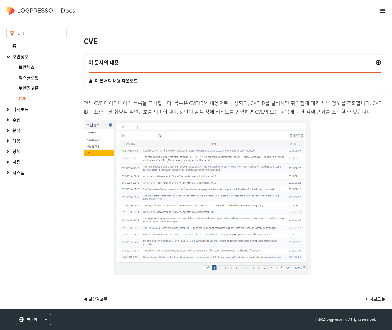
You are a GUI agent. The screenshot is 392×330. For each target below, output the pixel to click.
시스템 (18, 172)
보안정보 (20, 56)
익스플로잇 (29, 77)
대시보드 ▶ (376, 299)
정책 (16, 151)
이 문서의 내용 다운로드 (116, 80)
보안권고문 (29, 88)
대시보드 (20, 109)
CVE (22, 98)
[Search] (42, 33)
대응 (16, 141)
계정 (16, 162)
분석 (16, 130)
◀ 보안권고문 (95, 299)
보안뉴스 (27, 67)
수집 (16, 120)
